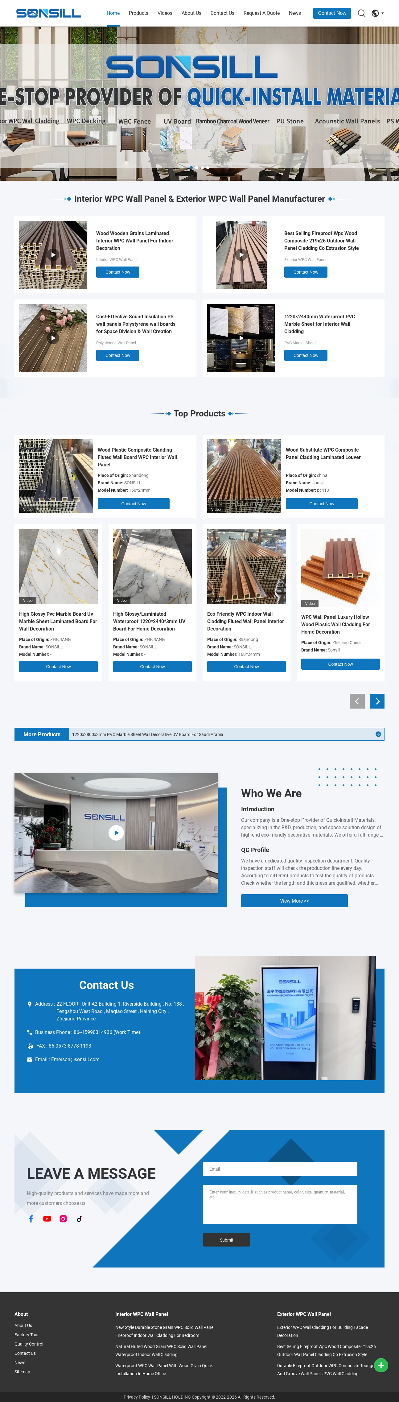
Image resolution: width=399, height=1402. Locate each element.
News (295, 13)
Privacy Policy (137, 1397)
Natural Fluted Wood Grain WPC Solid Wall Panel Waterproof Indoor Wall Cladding (161, 1350)
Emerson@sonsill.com (75, 1059)
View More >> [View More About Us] (294, 901)
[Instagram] (63, 1219)
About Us (191, 13)
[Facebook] (31, 1219)
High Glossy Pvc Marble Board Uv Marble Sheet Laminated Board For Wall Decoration (58, 621)
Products (138, 13)
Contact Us (222, 13)
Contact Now (332, 13)
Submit (226, 1240)
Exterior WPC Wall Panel (305, 259)
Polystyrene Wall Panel (116, 343)
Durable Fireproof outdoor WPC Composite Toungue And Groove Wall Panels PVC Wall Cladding (327, 1369)
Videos (165, 13)
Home (113, 13)
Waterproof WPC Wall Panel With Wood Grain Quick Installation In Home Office (164, 1369)
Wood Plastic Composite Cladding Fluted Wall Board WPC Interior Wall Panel (137, 457)
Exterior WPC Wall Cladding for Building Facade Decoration (322, 1331)
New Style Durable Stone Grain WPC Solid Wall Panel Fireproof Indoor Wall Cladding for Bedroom (164, 1331)
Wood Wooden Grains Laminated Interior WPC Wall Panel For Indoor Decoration (134, 240)
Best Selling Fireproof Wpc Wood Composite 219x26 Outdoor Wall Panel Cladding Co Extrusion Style (321, 240)
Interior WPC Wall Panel (117, 259)
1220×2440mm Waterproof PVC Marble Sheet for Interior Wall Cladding (319, 324)
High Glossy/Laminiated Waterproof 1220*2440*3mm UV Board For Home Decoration (149, 621)
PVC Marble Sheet (300, 343)
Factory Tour (26, 1334)
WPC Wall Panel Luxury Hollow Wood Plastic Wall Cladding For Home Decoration (335, 624)
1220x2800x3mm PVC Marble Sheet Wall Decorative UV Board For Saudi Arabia (147, 734)
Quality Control (28, 1344)
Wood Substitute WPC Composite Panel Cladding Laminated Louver (323, 453)
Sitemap (22, 1371)
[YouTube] (47, 1219)
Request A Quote (262, 13)
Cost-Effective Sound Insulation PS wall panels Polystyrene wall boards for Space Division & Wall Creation (135, 324)
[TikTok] (79, 1219)
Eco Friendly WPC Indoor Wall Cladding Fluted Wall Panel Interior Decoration (245, 621)
